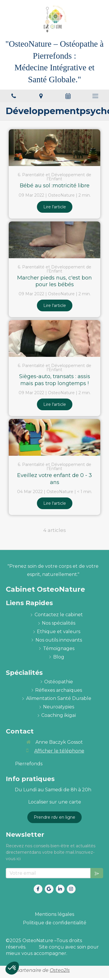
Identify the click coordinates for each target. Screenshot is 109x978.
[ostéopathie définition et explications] (58, 682)
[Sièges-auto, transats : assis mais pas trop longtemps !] (54, 338)
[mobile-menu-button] (95, 96)
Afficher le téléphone (59, 751)
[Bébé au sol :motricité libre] (54, 147)
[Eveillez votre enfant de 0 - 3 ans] (54, 437)
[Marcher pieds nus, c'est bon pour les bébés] (54, 239)
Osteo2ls (60, 970)
